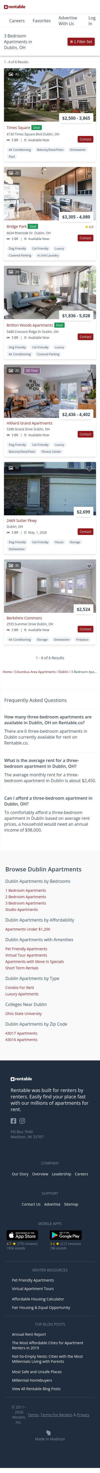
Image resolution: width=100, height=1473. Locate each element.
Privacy (83, 1414)
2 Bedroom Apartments (25, 896)
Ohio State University (23, 1013)
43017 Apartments (21, 1033)
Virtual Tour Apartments (26, 955)
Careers (17, 21)
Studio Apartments (21, 909)
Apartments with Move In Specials (34, 961)
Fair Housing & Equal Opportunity (41, 1307)
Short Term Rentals (22, 967)
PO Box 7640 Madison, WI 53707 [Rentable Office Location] (27, 1134)
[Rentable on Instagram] (23, 1122)
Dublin (64, 672)
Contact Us (31, 1204)
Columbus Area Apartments (36, 672)
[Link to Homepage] (14, 7)
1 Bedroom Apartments (25, 890)
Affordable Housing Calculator (38, 1298)
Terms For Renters (56, 1414)
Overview (40, 1173)
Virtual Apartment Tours (33, 1288)
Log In (92, 21)
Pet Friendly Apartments (26, 948)
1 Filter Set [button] (81, 42)
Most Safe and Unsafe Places (37, 1371)
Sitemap (71, 1204)
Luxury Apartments (22, 993)
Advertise (52, 1204)
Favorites (42, 21)
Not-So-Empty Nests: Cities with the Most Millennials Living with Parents (47, 1359)
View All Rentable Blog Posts (36, 1388)
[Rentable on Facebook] (15, 1122)
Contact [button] (85, 139)
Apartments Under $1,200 (27, 929)
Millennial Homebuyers (32, 1380)
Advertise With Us (68, 21)
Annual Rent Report (29, 1334)
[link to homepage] (50, 1079)
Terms (33, 1414)
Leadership (61, 1173)
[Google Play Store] (66, 1239)
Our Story (20, 1173)
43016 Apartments (21, 1039)
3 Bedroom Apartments (25, 903)
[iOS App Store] (22, 1239)
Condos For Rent (19, 987)
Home (7, 672)
